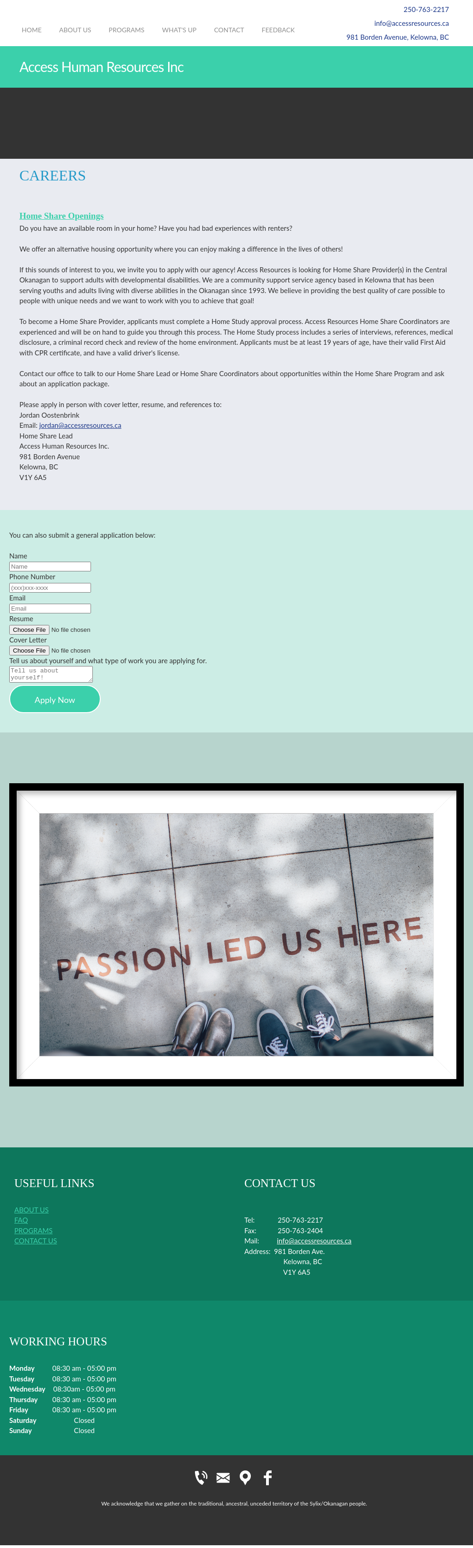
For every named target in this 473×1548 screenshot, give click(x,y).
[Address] (393, 37)
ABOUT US (31, 1212)
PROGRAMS (33, 1233)
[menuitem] (32, 34)
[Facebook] (267, 1481)
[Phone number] (422, 9)
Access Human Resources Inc (101, 66)
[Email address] (407, 23)
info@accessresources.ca (314, 1243)
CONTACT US (35, 1243)
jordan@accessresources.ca (80, 425)
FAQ (21, 1222)
